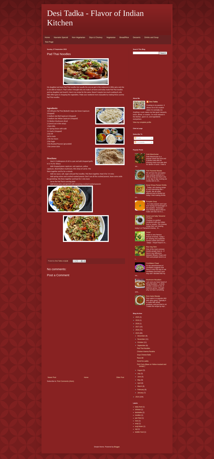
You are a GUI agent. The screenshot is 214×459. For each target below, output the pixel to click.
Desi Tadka (153, 102)
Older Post (120, 377)
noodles (138, 415)
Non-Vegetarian (78, 37)
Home (47, 37)
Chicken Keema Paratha (146, 351)
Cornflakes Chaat (152, 263)
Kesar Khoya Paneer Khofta (156, 185)
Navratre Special (61, 37)
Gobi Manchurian (152, 154)
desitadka (138, 412)
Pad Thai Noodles (143, 348)
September (141, 345)
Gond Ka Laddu (142, 361)
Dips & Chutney (95, 37)
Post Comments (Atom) (65, 381)
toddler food (139, 432)
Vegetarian (110, 37)
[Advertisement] (85, 356)
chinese (138, 410)
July (139, 374)
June (139, 377)
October (140, 342)
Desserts (136, 37)
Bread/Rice (124, 37)
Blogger (117, 447)
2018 (138, 324)
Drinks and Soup (151, 37)
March (139, 386)
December (141, 336)
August (140, 370)
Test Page (49, 42)
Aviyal (148, 232)
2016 (138, 330)
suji (136, 429)
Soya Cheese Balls (144, 355)
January (140, 393)
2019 (138, 320)
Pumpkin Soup (151, 202)
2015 (138, 333)
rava (136, 421)
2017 (138, 327)
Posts (137, 138)
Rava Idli (140, 358)
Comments (139, 142)
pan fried (138, 418)
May (139, 380)
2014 (138, 397)
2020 (138, 317)
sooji (136, 423)
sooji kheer (139, 426)
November (141, 339)
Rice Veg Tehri (151, 247)
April (139, 383)
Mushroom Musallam (153, 280)
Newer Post (52, 377)
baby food (138, 407)
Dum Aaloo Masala (153, 296)
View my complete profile (142, 122)
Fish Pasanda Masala (154, 171)
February (140, 390)
